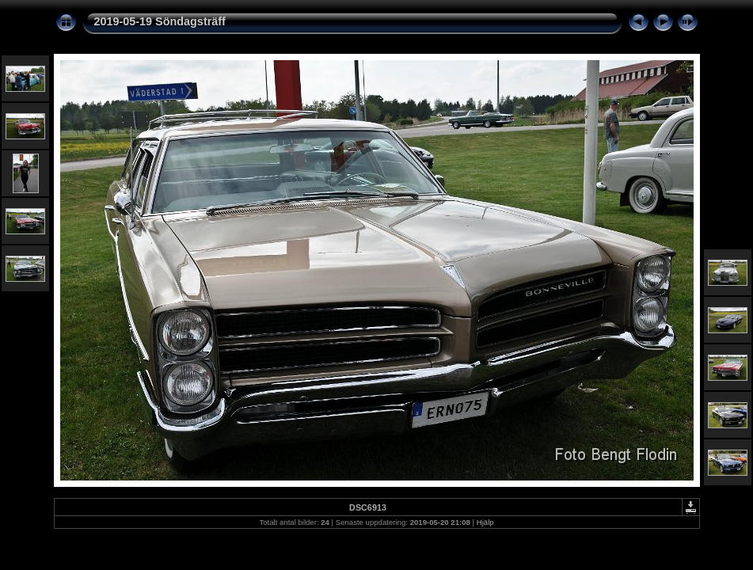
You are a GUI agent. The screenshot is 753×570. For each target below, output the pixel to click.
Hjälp (485, 522)
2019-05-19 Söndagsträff (160, 21)
